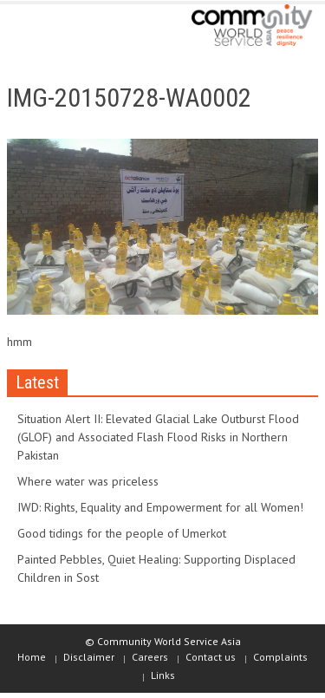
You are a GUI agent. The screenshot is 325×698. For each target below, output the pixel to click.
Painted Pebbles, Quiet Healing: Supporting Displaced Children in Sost (156, 568)
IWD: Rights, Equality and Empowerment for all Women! (160, 507)
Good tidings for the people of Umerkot (121, 533)
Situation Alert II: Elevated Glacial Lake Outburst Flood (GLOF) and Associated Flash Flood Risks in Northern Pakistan (158, 437)
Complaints (280, 656)
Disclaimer (88, 656)
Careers (150, 656)
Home (31, 656)
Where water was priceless (88, 481)
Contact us (210, 656)
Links (163, 675)
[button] (66, 28)
